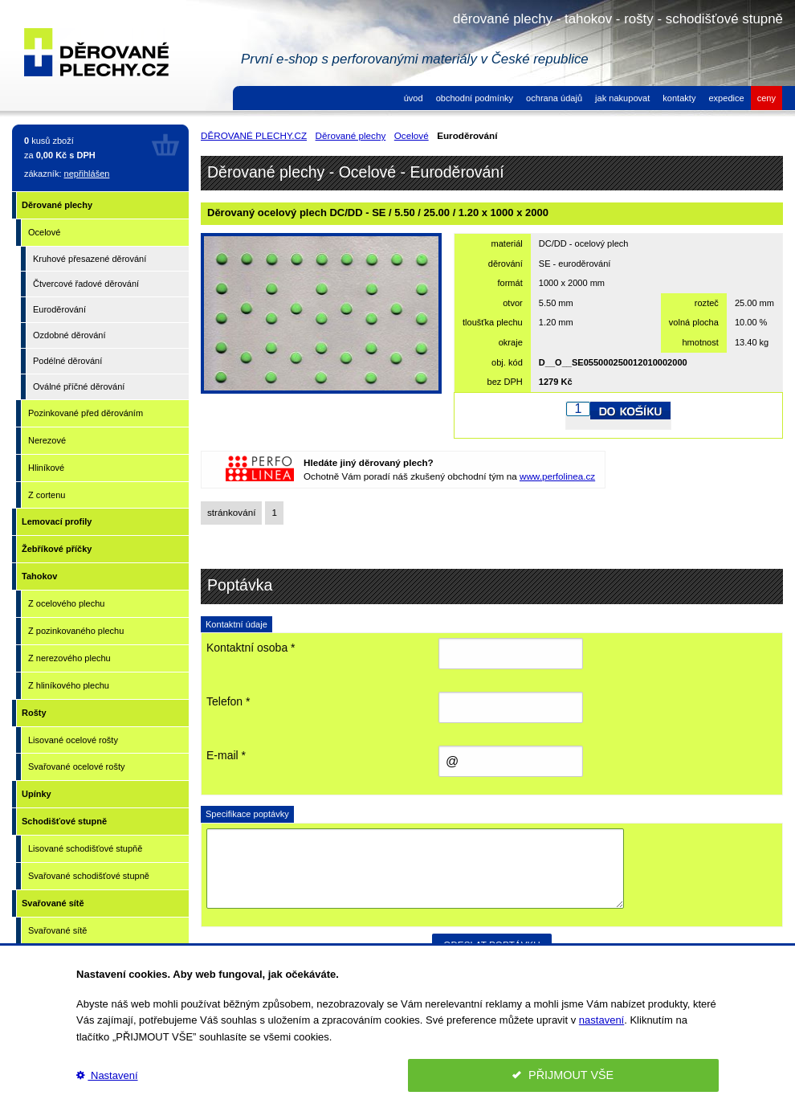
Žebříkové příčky (57, 549)
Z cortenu (46, 495)
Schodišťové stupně (64, 821)
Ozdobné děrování (69, 335)
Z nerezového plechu (69, 658)
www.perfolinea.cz (557, 476)
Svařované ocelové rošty (76, 766)
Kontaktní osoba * (251, 647)
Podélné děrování (67, 361)
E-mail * (226, 755)
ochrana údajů (554, 98)
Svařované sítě (53, 903)
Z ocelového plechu (66, 603)
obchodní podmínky (474, 98)
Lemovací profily (57, 521)
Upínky (36, 794)
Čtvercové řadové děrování (86, 283)
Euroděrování (59, 309)
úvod (413, 98)
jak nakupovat (622, 98)
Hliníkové (46, 467)
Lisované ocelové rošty (73, 740)
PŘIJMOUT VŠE (563, 1075)
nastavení (601, 1020)
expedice (726, 98)
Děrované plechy (57, 205)
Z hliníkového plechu (68, 685)
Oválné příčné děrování (78, 386)
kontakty (678, 98)
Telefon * (228, 701)
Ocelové (44, 232)
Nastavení (106, 1075)
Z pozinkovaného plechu (76, 631)
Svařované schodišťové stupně (88, 876)
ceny (766, 98)
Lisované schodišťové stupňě (85, 848)
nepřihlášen (87, 173)
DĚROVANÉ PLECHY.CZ (254, 135)
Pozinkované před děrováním (85, 413)
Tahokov (39, 576)
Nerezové (47, 440)
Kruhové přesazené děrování (89, 259)
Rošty (34, 712)
